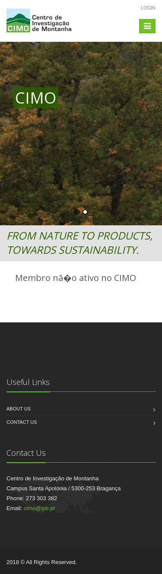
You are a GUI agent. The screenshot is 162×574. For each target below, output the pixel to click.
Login (148, 7)
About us (18, 408)
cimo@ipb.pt (39, 508)
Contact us (21, 422)
